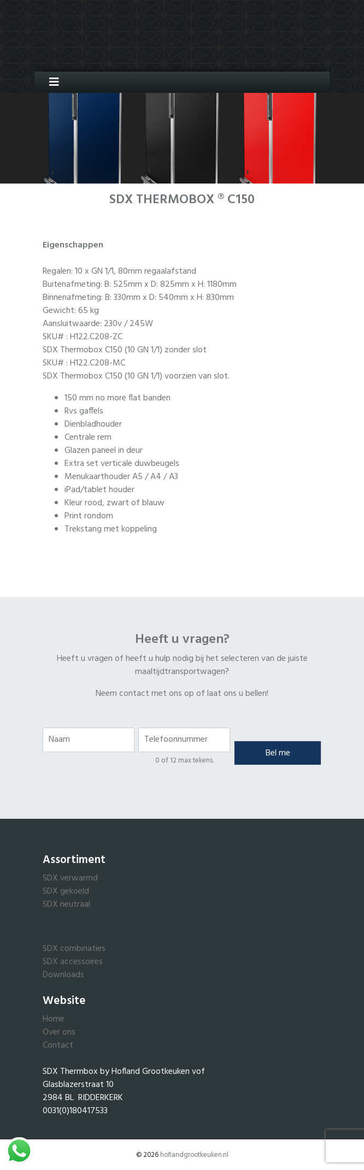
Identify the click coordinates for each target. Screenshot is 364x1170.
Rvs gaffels (83, 411)
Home (53, 1019)
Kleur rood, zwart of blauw (114, 503)
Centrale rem (87, 437)
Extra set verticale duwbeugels (121, 464)
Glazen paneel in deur (103, 451)
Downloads (63, 975)
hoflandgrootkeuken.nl (194, 1155)
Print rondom (88, 516)
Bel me (278, 753)
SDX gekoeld (66, 891)
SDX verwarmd (70, 878)
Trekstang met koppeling (110, 529)
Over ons (59, 1032)
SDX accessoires (73, 962)
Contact (58, 1045)
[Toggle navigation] (50, 82)
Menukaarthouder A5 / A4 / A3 (121, 477)
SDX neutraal (66, 904)
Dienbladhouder (93, 424)
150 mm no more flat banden (117, 398)
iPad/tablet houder (99, 490)
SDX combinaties (74, 949)
